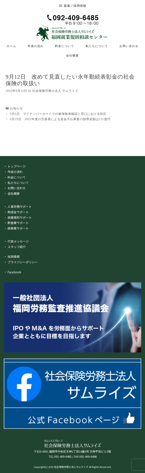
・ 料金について (15, 177)
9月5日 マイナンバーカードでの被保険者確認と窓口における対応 (58, 113)
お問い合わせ (129, 46)
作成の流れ (36, 46)
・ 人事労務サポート (18, 206)
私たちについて (97, 46)
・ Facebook (12, 272)
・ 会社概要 (12, 193)
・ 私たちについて (16, 182)
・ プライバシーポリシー (21, 262)
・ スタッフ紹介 (15, 246)
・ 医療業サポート (16, 228)
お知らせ (16, 108)
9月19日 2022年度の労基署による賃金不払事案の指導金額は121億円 (60, 119)
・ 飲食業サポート (16, 222)
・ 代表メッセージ (16, 241)
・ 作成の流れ (13, 171)
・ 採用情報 (12, 256)
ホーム (11, 46)
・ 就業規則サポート (18, 217)
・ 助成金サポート (16, 212)
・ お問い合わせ (15, 188)
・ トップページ (15, 166)
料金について (64, 46)
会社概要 (72, 55)
